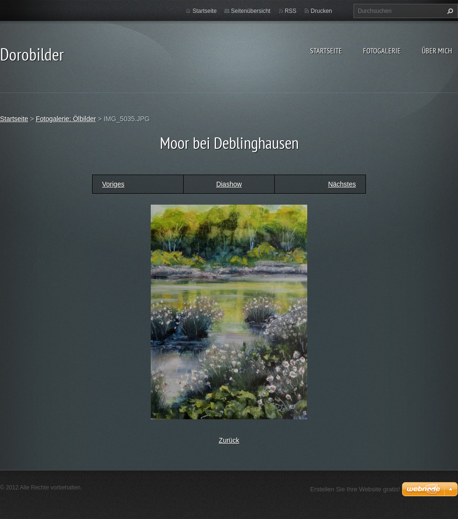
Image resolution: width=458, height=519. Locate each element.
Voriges (113, 184)
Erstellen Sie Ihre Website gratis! (355, 489)
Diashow (229, 184)
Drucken (321, 11)
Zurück (229, 440)
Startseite (326, 50)
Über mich (437, 50)
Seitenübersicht (251, 11)
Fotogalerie (382, 50)
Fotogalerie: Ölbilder (66, 119)
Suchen (449, 11)
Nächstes (342, 184)
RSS (291, 11)
